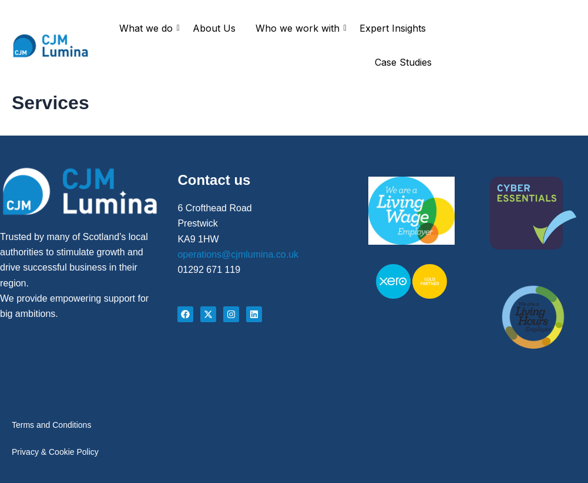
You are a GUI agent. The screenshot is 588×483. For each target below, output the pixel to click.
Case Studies (403, 62)
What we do (148, 28)
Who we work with (300, 28)
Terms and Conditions (51, 421)
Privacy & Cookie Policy (55, 450)
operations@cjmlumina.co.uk (237, 249)
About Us (214, 28)
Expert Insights (392, 28)
